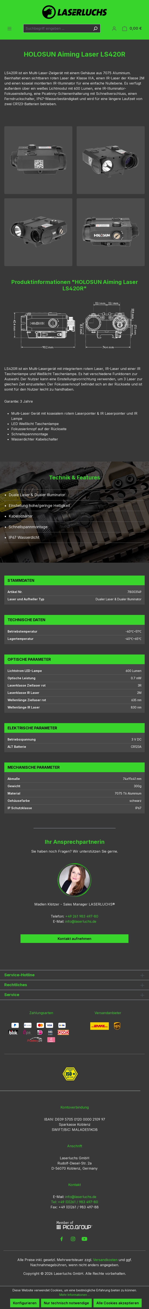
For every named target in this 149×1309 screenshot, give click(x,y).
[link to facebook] (61, 1239)
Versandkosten (105, 1260)
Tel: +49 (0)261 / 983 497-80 (74, 1202)
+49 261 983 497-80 (81, 916)
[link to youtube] (84, 1239)
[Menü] (9, 28)
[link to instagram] (73, 1239)
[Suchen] (95, 28)
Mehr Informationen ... (74, 1295)
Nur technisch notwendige (66, 1303)
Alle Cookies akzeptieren (117, 1303)
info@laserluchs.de (80, 921)
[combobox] (56, 28)
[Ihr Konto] (114, 28)
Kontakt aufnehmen (74, 938)
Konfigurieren (24, 1303)
